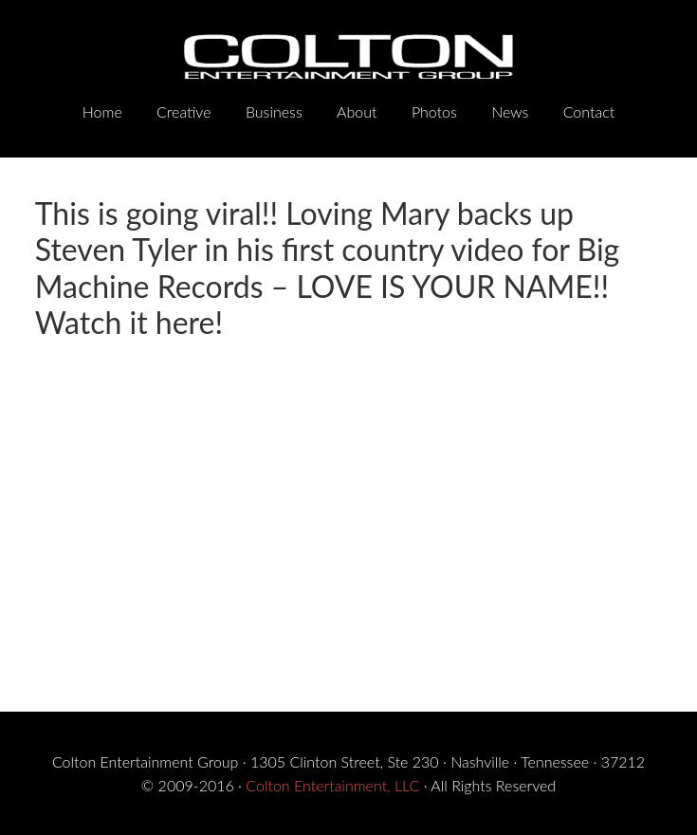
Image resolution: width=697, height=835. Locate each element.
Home (102, 111)
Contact (589, 111)
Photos (434, 111)
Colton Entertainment (349, 56)
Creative (183, 111)
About (356, 111)
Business (274, 111)
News (509, 111)
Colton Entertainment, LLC (332, 785)
